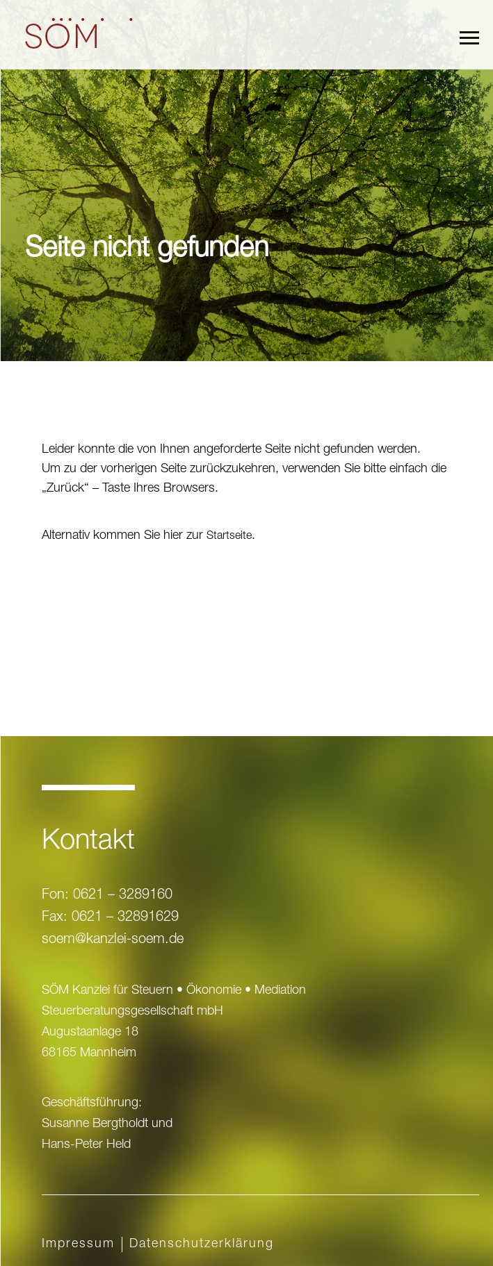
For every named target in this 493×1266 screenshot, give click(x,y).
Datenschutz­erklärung (201, 1244)
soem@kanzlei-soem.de (113, 940)
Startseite (229, 536)
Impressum (78, 1244)
